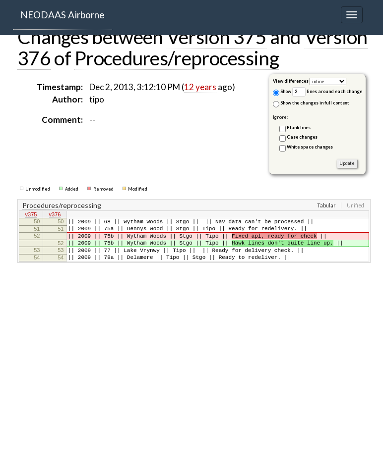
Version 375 (216, 36)
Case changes (302, 137)
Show (282, 92)
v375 (31, 215)
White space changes (310, 147)
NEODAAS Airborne (62, 14)
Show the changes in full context (311, 103)
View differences (291, 81)
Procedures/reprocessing (176, 58)
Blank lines (299, 127)
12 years (200, 87)
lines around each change (327, 92)
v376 (55, 215)
